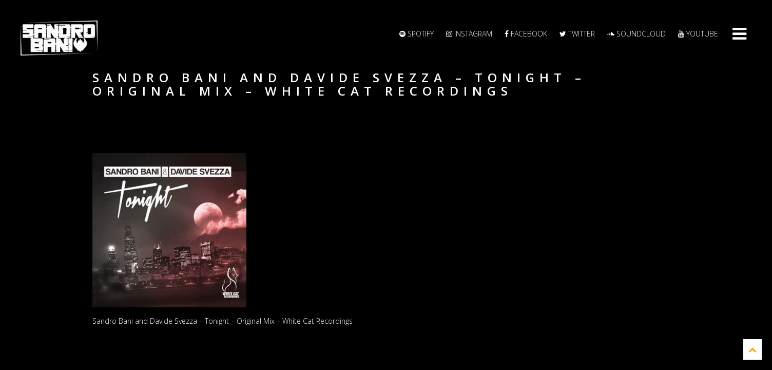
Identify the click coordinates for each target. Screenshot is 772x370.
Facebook (526, 34)
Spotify (416, 34)
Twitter (577, 34)
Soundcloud (636, 34)
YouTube (698, 34)
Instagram (469, 34)
